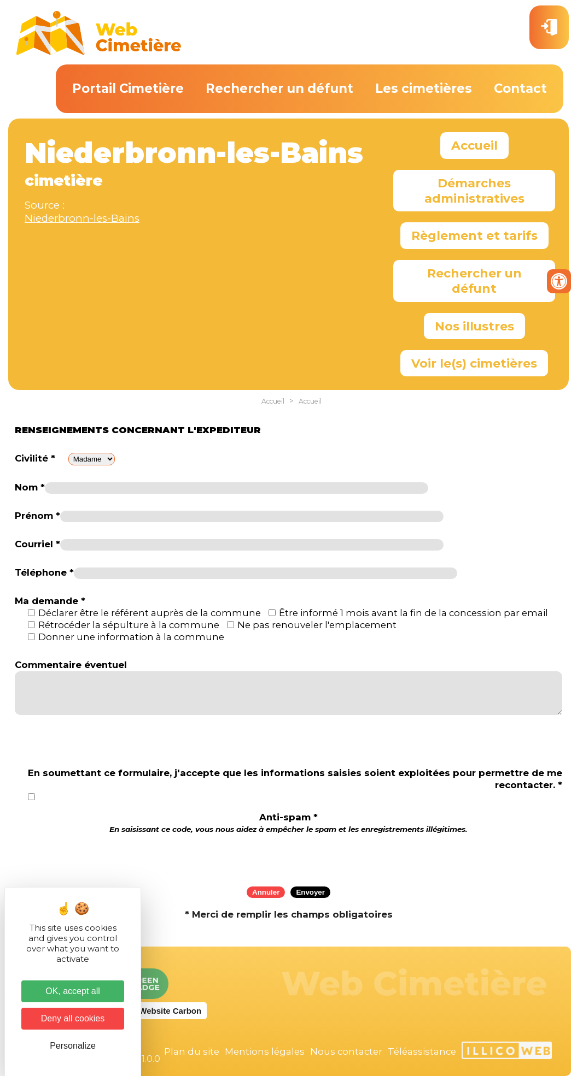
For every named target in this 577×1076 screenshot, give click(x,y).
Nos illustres (474, 326)
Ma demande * (50, 600)
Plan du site (191, 1051)
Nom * (30, 487)
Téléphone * (44, 572)
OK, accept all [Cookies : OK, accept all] (72, 991)
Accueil (474, 145)
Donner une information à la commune (131, 636)
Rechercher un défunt (279, 88)
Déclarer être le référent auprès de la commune (149, 612)
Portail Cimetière (128, 88)
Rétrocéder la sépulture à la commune (128, 624)
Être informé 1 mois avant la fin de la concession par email (413, 612)
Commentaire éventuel (71, 664)
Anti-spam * (288, 823)
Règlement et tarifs (474, 235)
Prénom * (37, 515)
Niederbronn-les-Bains (82, 218)
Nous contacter (346, 1051)
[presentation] (289, 856)
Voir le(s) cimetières (474, 363)
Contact (520, 88)
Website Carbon (170, 1010)
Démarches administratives (474, 190)
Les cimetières (423, 88)
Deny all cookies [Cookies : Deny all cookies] (73, 1018)
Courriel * (37, 544)
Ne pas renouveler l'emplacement (317, 624)
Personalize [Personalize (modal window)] (73, 1045)
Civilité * (35, 458)
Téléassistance (422, 1051)
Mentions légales (265, 1051)
